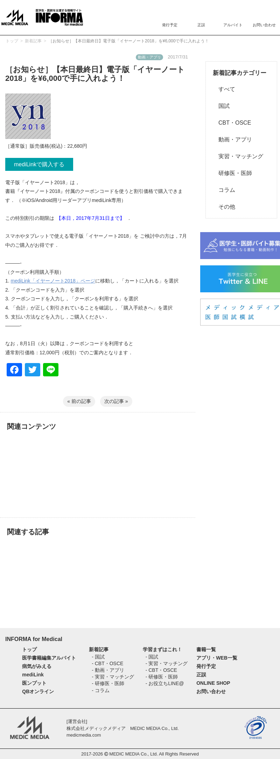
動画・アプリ (232, 139)
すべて (224, 89)
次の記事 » (116, 401)
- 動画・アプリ (108, 670)
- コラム (101, 690)
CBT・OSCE (232, 123)
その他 (224, 207)
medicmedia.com (83, 735)
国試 (221, 106)
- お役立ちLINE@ (165, 683)
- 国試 (98, 657)
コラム (224, 190)
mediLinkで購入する (39, 164)
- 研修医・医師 (108, 683)
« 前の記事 (79, 401)
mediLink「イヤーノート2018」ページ (53, 281)
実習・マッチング (238, 156)
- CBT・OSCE (107, 663)
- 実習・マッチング (113, 677)
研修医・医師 (232, 173)
